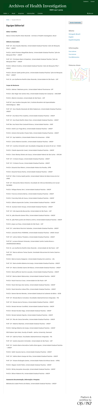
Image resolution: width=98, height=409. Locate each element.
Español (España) (74, 40)
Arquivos (21, 13)
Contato (40, 13)
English (71, 37)
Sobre (5, 13)
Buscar (90, 13)
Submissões (31, 13)
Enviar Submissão (75, 22)
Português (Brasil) (74, 34)
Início (7, 20)
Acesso (93, 1)
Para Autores (72, 54)
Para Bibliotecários (74, 57)
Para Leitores (72, 51)
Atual (13, 13)
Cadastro (85, 1)
